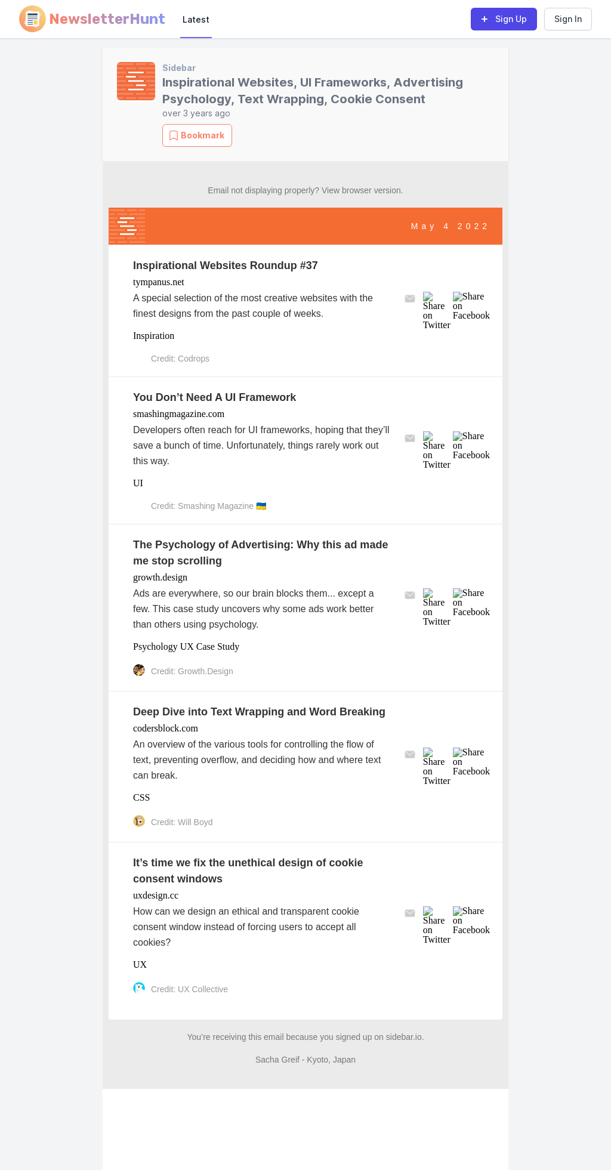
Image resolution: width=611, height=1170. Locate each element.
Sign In (568, 19)
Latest (196, 19)
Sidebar (179, 68)
